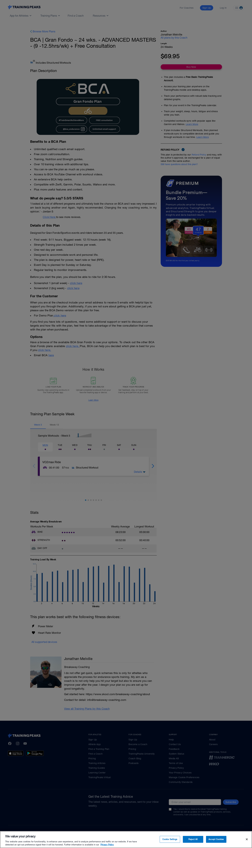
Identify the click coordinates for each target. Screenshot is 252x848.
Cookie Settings (169, 839)
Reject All (193, 839)
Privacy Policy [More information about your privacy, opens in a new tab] (107, 844)
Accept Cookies (216, 839)
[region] (126, 839)
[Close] (246, 839)
